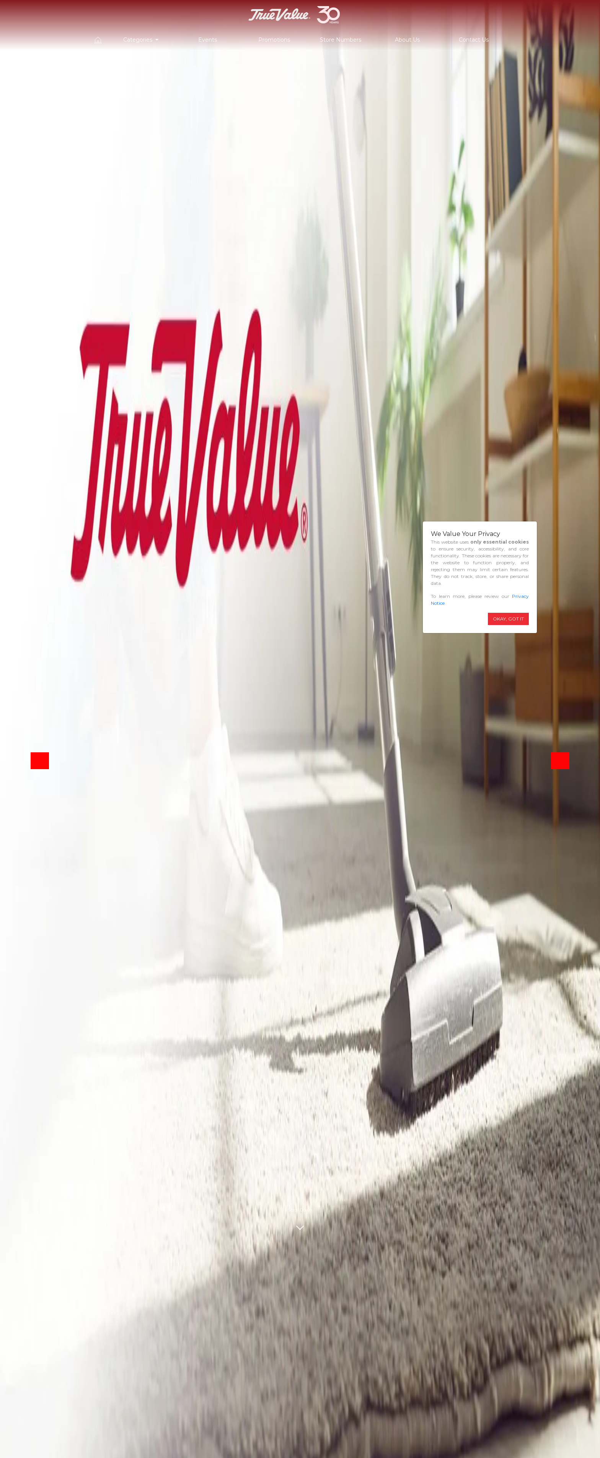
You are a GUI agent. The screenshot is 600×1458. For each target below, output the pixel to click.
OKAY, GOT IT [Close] (508, 619)
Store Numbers (340, 39)
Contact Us (474, 39)
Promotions (274, 39)
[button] (40, 760)
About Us (407, 39)
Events (207, 39)
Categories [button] (138, 39)
